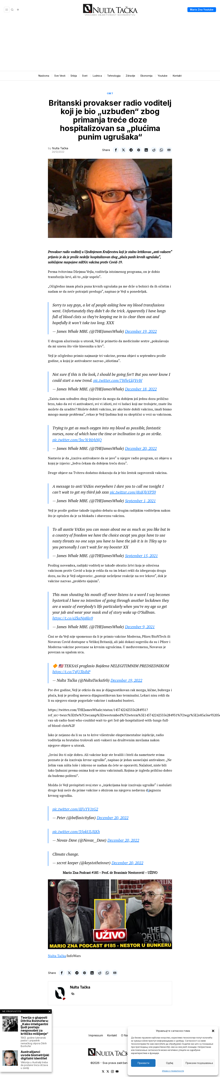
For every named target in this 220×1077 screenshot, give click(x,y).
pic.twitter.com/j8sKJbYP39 (133, 492)
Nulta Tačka (60, 148)
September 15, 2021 (141, 555)
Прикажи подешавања (199, 1063)
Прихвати (143, 1063)
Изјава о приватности (173, 1071)
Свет (110, 93)
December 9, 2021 (140, 626)
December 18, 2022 (141, 389)
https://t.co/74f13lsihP (71, 671)
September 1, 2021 (140, 500)
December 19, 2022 (141, 331)
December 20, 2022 (141, 448)
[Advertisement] (110, 45)
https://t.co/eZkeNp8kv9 (72, 618)
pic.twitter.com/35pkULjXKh (76, 831)
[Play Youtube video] (110, 914)
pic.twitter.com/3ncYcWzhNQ (77, 439)
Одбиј (169, 1063)
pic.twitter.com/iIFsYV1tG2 (75, 809)
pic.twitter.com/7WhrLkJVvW (117, 380)
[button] (213, 1031)
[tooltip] (116, 150)
